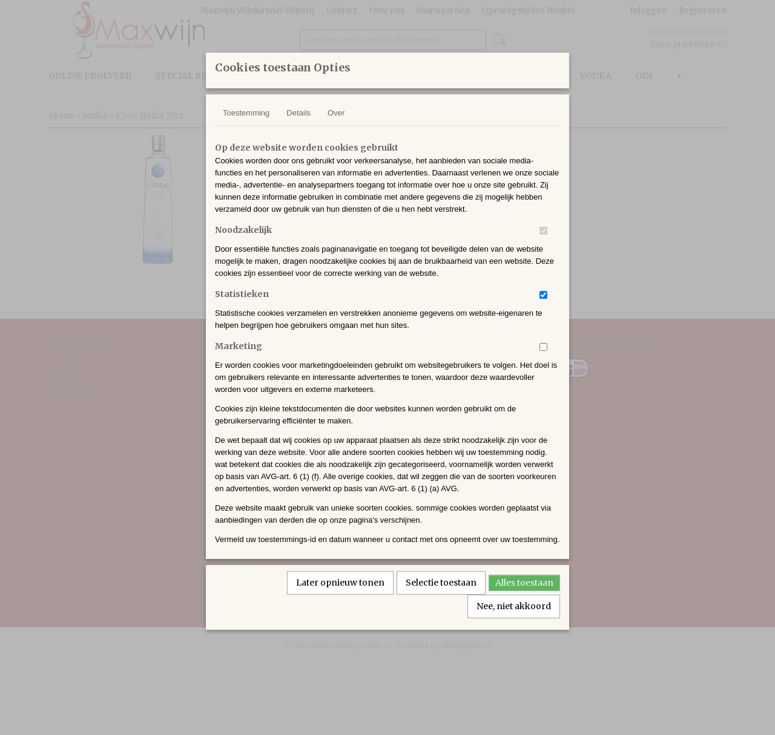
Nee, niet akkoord (514, 621)
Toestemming (246, 128)
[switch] (543, 246)
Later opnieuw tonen (340, 598)
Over (336, 128)
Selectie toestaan (441, 598)
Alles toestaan (524, 598)
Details (298, 128)
